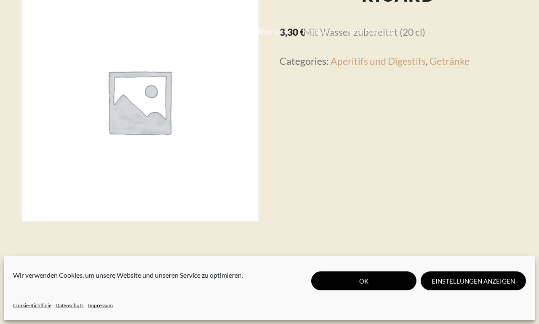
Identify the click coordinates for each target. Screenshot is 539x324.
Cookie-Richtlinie (32, 305)
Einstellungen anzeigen (473, 281)
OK (363, 281)
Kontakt (317, 31)
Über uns (271, 31)
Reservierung (371, 31)
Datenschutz (70, 305)
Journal (226, 31)
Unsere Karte (161, 31)
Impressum (100, 305)
